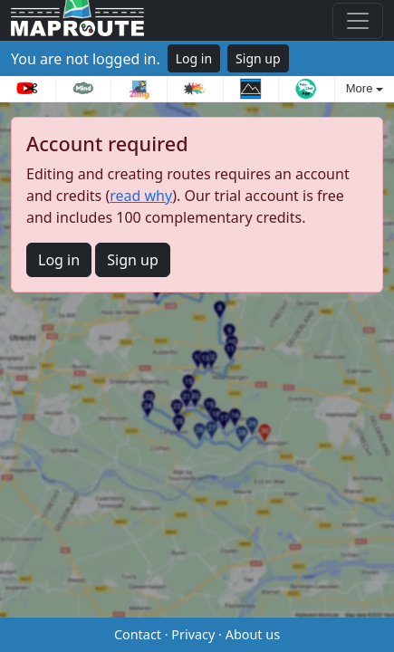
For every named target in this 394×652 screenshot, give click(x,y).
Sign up (257, 58)
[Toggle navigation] (357, 21)
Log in (194, 58)
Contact (137, 634)
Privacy (193, 634)
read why (141, 196)
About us (253, 634)
